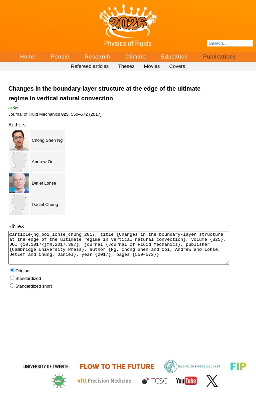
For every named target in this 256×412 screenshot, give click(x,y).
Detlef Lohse (44, 183)
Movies (152, 66)
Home (28, 57)
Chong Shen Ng (47, 140)
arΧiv (13, 107)
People (60, 57)
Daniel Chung (45, 204)
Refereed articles (90, 66)
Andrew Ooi (43, 161)
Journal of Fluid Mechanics (34, 114)
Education (174, 57)
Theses (126, 66)
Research (97, 57)
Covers (177, 66)
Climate (135, 57)
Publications (219, 57)
